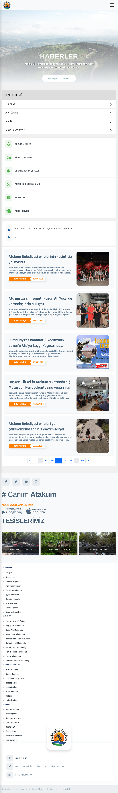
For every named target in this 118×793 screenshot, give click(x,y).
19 (71, 460)
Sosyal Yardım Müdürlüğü (16, 647)
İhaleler (9, 696)
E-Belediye (10, 104)
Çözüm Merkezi (12, 722)
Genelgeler (10, 577)
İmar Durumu (11, 121)
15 (46, 460)
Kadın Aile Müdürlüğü (14, 630)
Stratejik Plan (11, 603)
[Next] (88, 460)
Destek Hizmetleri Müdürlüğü (18, 639)
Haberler (66, 78)
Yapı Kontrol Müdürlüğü (16, 621)
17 (58, 460)
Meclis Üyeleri (11, 714)
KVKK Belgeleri (12, 608)
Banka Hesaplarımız (15, 130)
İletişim (9, 573)
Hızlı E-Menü (13, 95)
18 (64, 460)
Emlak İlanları (11, 700)
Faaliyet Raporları (13, 581)
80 (82, 460)
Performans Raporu (14, 590)
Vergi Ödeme (11, 112)
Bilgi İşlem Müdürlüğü (15, 625)
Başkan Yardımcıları (14, 709)
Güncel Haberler (12, 674)
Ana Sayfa (52, 78)
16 (52, 460)
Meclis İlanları (11, 687)
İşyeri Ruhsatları (12, 595)
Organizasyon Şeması (15, 718)
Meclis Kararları (12, 691)
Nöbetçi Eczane (12, 683)
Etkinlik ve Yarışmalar (15, 678)
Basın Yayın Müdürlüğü (15, 634)
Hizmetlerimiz (12, 669)
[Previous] (30, 460)
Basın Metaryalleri (13, 612)
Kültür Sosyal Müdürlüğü (16, 643)
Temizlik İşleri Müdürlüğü (16, 652)
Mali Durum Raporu (14, 586)
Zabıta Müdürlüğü (13, 656)
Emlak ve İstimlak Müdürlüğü (18, 660)
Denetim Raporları (13, 599)
